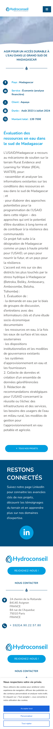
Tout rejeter (27, 723)
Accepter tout (27, 708)
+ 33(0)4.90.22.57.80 (25, 625)
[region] (26, 703)
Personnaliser (26, 716)
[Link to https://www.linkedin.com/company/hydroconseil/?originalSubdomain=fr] (26, 532)
